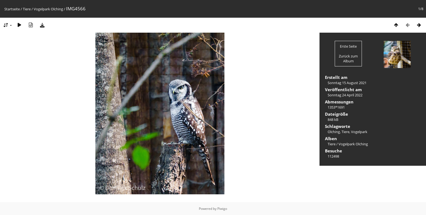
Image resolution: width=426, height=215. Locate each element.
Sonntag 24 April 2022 (345, 95)
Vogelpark (359, 131)
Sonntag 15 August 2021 (347, 82)
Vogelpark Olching (49, 9)
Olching (334, 131)
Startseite (12, 9)
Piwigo (222, 208)
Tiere (27, 9)
